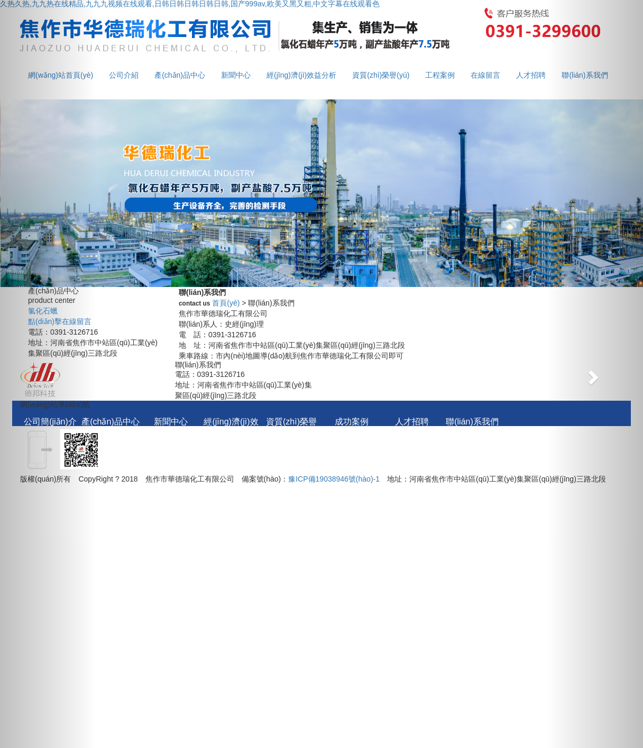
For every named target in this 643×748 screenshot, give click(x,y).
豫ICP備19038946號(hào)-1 (334, 479)
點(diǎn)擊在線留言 (59, 321)
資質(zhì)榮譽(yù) (380, 75)
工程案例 (440, 75)
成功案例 (352, 421)
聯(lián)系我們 (472, 421)
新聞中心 (236, 75)
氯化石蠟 (43, 311)
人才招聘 (531, 75)
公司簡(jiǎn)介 (50, 421)
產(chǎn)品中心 (179, 75)
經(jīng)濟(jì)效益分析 (301, 75)
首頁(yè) (226, 303)
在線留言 (485, 75)
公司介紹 (124, 75)
